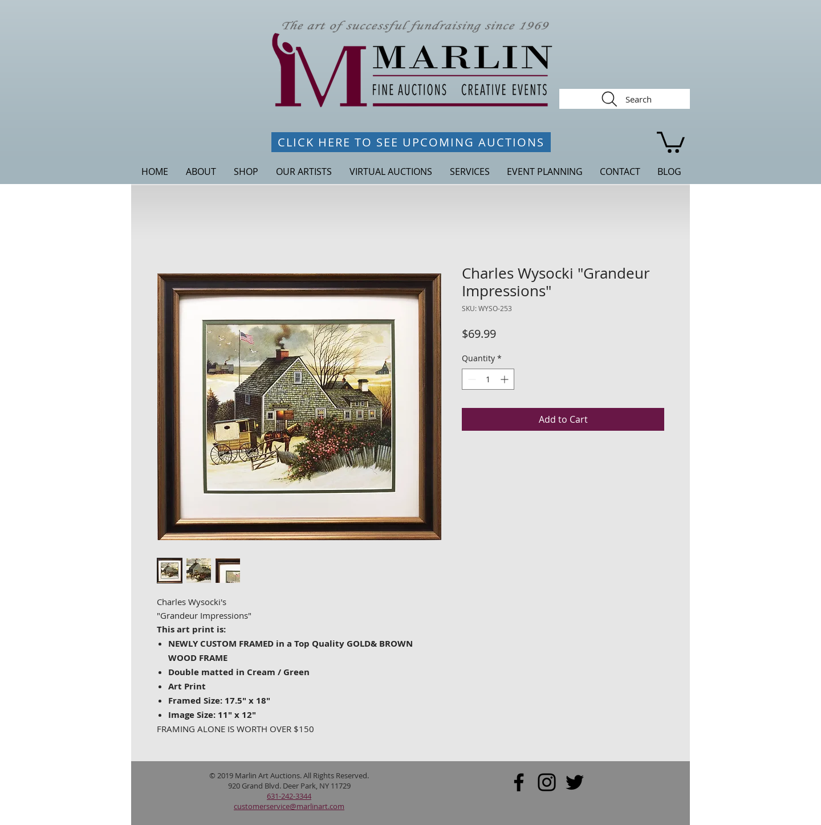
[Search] (624, 99)
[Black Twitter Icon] (575, 782)
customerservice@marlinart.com (289, 806)
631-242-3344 (289, 796)
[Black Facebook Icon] (519, 782)
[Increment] (505, 379)
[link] (671, 141)
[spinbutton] (488, 379)
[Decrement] (471, 379)
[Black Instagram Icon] (547, 782)
